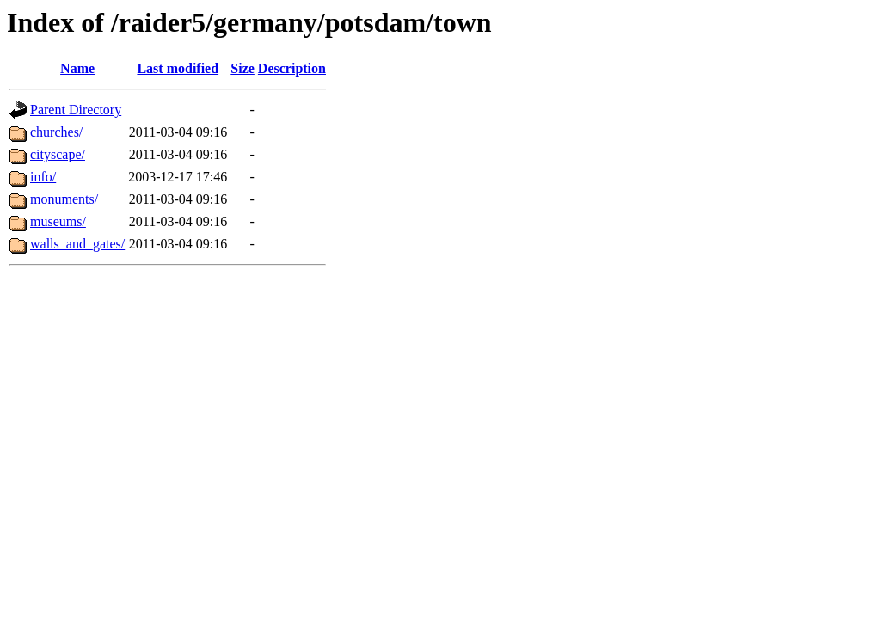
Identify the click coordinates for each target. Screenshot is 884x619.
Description (292, 68)
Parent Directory (75, 109)
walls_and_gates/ (77, 243)
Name (77, 68)
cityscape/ (57, 154)
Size (242, 68)
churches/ (56, 132)
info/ (43, 176)
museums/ (58, 221)
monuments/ (64, 199)
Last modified (177, 68)
